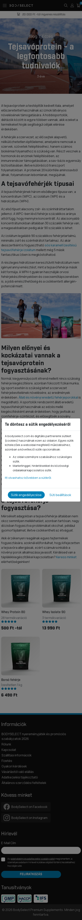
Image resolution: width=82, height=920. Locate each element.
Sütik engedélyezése (26, 495)
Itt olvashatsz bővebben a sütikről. (28, 478)
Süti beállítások (60, 495)
